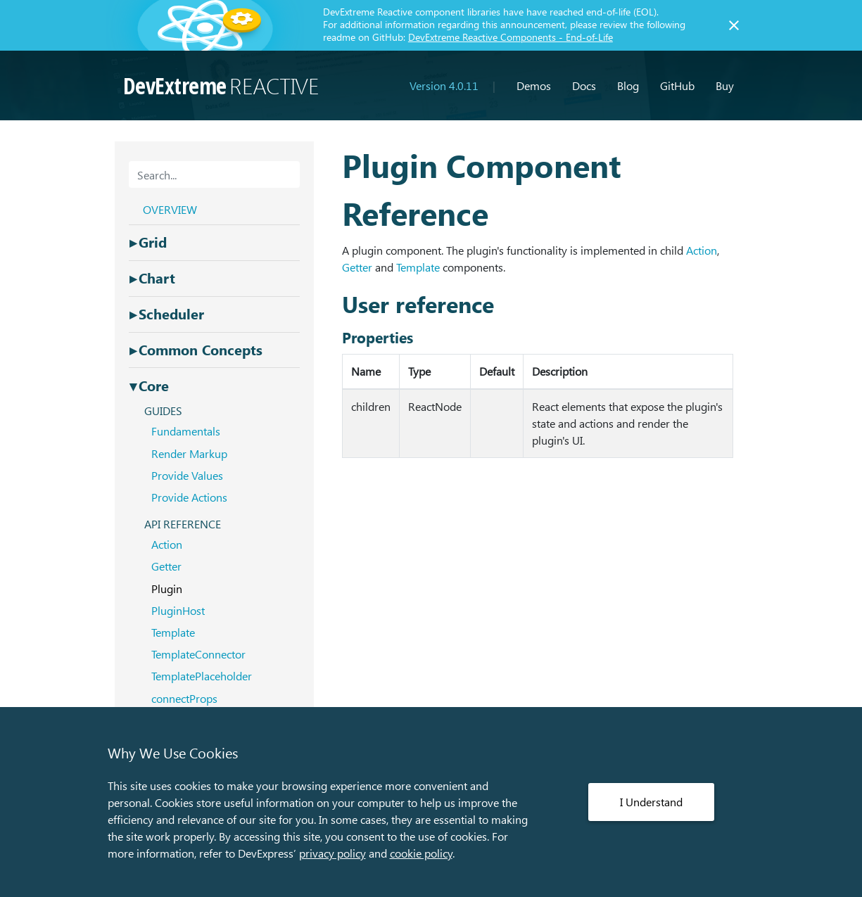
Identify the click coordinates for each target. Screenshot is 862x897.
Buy (725, 85)
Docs (584, 85)
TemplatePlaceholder (201, 675)
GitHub (677, 85)
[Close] (733, 25)
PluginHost (178, 610)
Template (418, 267)
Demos (533, 85)
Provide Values (187, 475)
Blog (628, 85)
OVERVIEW (170, 209)
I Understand (651, 801)
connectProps (184, 698)
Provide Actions (189, 497)
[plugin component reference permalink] (335, 165)
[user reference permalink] (335, 304)
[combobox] (214, 174)
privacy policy (332, 853)
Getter (357, 267)
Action (701, 250)
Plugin (166, 588)
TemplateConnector (198, 654)
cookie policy (421, 853)
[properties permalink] (335, 337)
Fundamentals (185, 431)
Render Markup (189, 453)
